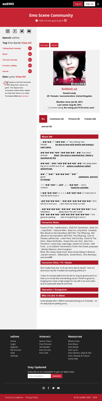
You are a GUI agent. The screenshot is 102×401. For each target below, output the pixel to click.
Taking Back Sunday (11, 48)
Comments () (57, 119)
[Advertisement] (69, 35)
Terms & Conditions (14, 397)
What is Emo (74, 341)
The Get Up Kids (9, 60)
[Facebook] (15, 31)
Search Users (45, 341)
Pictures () (74, 119)
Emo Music (73, 344)
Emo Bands (73, 347)
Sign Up (89, 4)
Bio (43, 119)
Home (13, 341)
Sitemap (14, 355)
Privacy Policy (32, 397)
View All (26, 42)
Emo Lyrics (73, 350)
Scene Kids (73, 358)
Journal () (47, 126)
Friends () (90, 119)
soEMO (8, 4)
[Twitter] (22, 31)
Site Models (44, 347)
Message (44, 45)
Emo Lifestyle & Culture (79, 355)
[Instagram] (65, 20)
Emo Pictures (45, 344)
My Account (15, 350)
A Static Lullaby (9, 65)
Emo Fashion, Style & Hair (80, 353)
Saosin (5, 71)
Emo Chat (43, 353)
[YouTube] (29, 31)
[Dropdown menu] (98, 4)
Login (13, 344)
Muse (4, 54)
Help (12, 353)
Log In (78, 4)
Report (54, 45)
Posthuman (25, 96)
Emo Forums (45, 350)
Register (14, 347)
